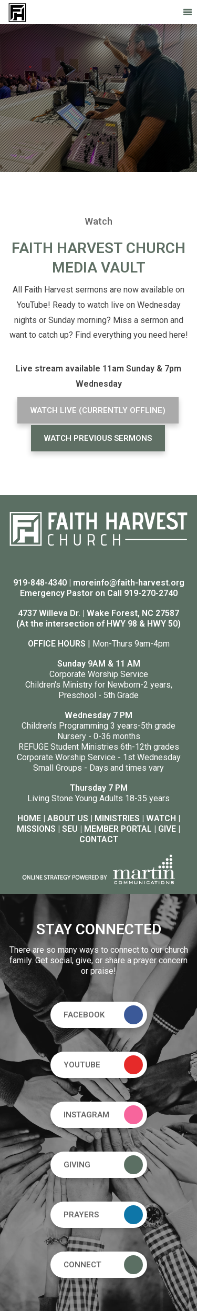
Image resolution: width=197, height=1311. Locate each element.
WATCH (161, 818)
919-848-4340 (40, 583)
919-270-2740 (151, 593)
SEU (70, 829)
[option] (98, 98)
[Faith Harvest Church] (17, 12)
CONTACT (98, 839)
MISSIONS (36, 829)
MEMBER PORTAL (118, 829)
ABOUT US (67, 818)
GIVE (167, 829)
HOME (29, 818)
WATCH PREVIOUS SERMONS (98, 438)
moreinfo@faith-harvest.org (128, 583)
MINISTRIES (117, 818)
